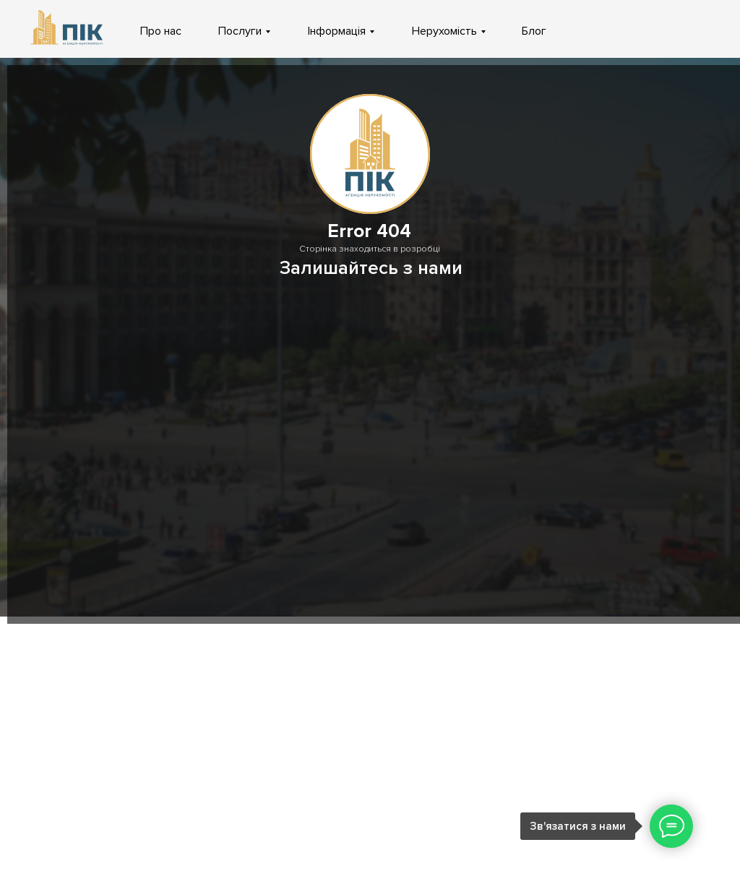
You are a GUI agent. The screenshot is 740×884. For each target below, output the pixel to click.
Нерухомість (444, 31)
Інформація (337, 31)
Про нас (160, 31)
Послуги (240, 31)
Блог (534, 31)
